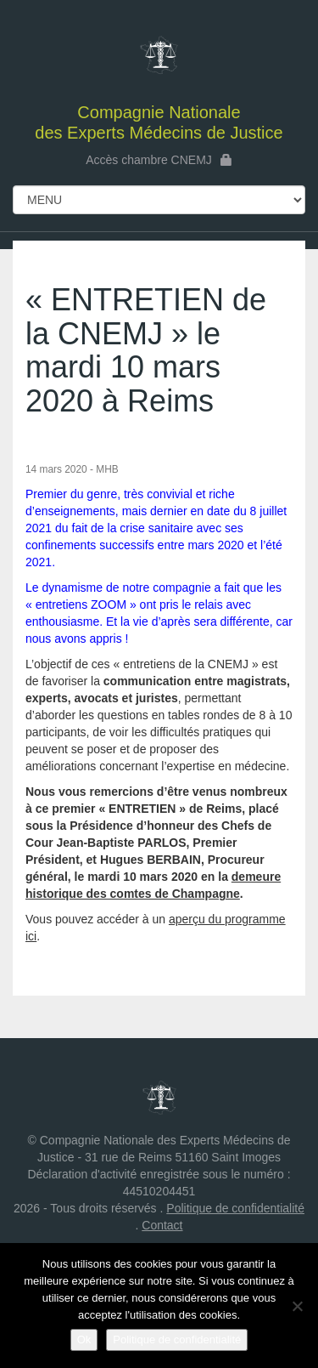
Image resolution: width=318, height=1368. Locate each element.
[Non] (296, 1305)
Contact (162, 1225)
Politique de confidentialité (235, 1208)
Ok (84, 1339)
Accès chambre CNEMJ (159, 160)
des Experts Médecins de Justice (159, 79)
